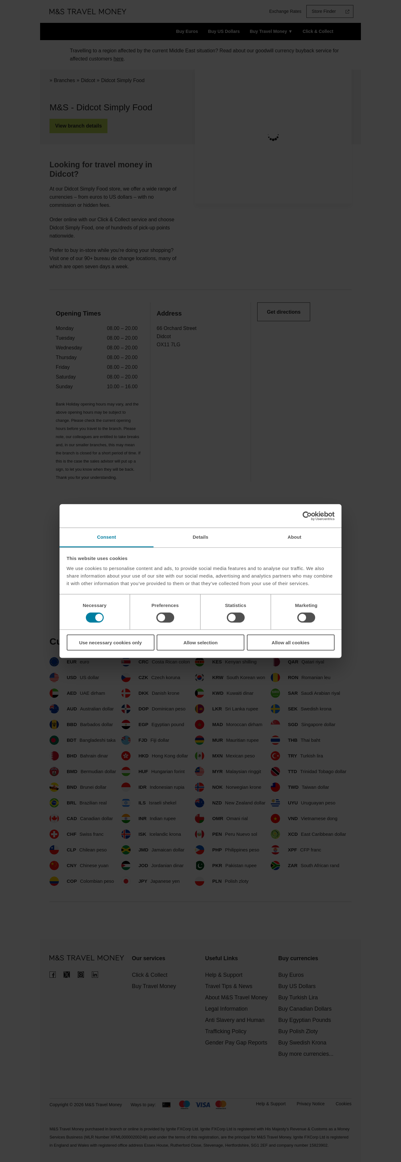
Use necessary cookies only (110, 642)
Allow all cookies (291, 642)
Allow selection (200, 642)
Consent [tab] (106, 537)
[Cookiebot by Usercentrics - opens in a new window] (307, 516)
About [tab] (294, 537)
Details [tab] (200, 537)
